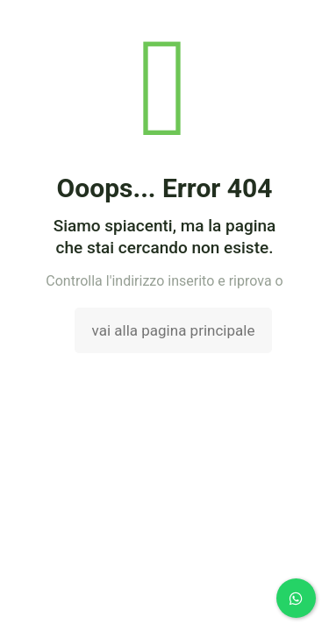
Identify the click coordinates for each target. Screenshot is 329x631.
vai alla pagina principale (173, 330)
